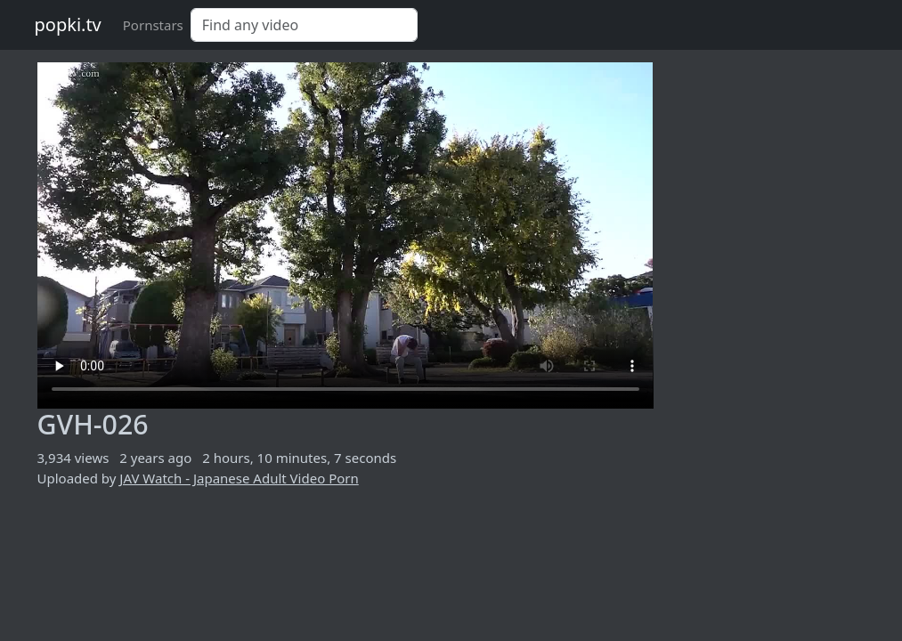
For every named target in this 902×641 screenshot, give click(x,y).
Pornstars (153, 25)
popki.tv (68, 24)
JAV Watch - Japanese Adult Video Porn (238, 478)
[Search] (304, 25)
